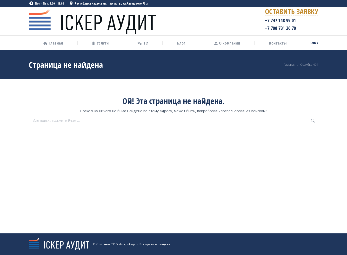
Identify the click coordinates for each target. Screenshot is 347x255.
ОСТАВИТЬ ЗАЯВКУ (291, 12)
